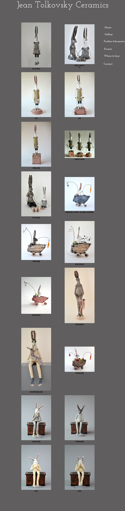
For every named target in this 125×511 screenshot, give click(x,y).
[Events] (107, 49)
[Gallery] (108, 34)
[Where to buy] (111, 56)
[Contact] (108, 64)
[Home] (108, 27)
